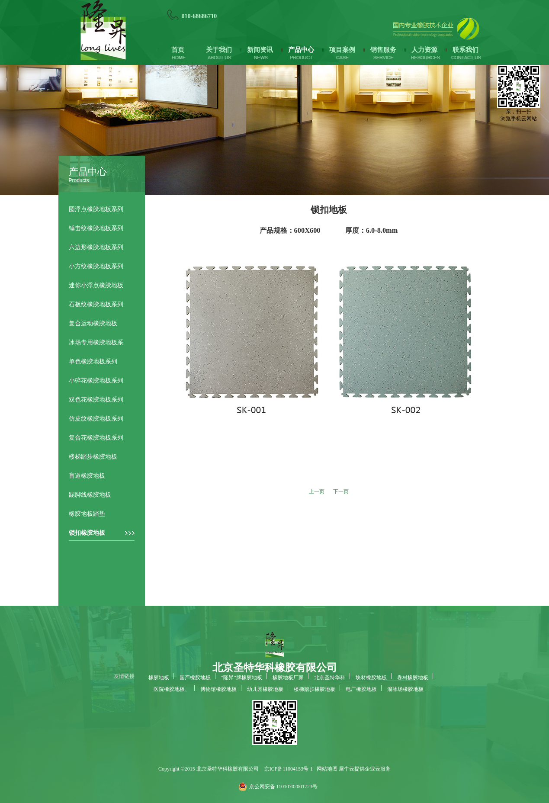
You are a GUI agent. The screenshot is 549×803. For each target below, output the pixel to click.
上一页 (316, 491)
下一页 (341, 491)
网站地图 (325, 769)
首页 (177, 49)
